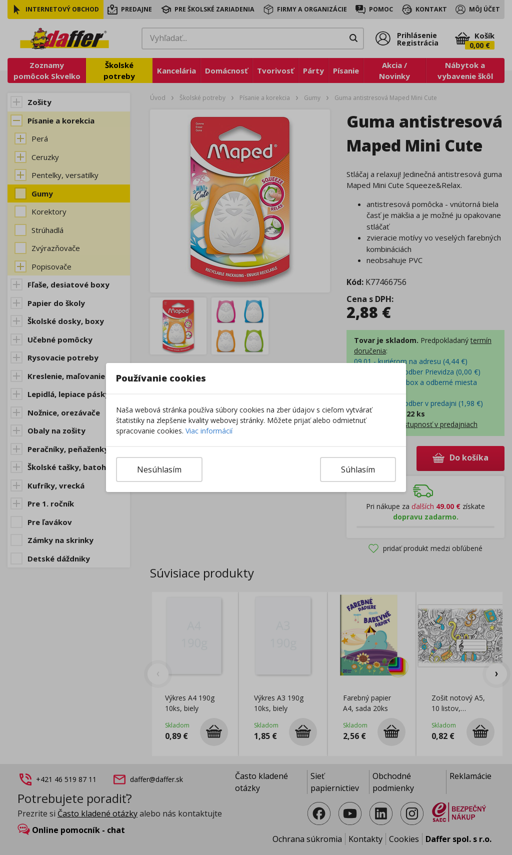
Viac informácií (209, 431)
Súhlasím (358, 469)
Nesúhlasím (159, 469)
